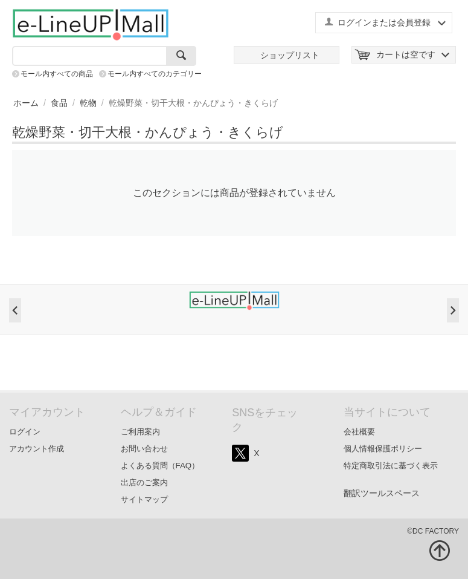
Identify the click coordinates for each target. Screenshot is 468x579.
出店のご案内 (144, 482)
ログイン (24, 431)
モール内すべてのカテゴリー (154, 74)
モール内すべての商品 (57, 74)
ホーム (26, 103)
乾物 (88, 103)
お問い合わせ (144, 448)
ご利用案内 (140, 431)
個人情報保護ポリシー (383, 448)
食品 (59, 103)
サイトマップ (144, 499)
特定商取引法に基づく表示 (391, 465)
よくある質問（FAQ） (160, 465)
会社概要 (359, 431)
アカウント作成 (36, 448)
